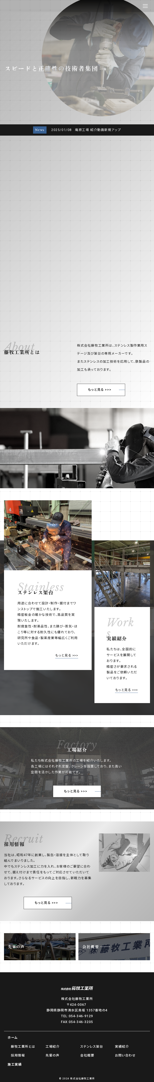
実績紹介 (122, 1047)
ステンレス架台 (91, 1047)
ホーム (13, 1037)
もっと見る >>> (99, 390)
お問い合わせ (125, 1055)
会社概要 (87, 1055)
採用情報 (18, 1055)
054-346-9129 (81, 1016)
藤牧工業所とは (23, 1047)
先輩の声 (52, 1055)
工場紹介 (53, 1047)
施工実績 (15, 1064)
